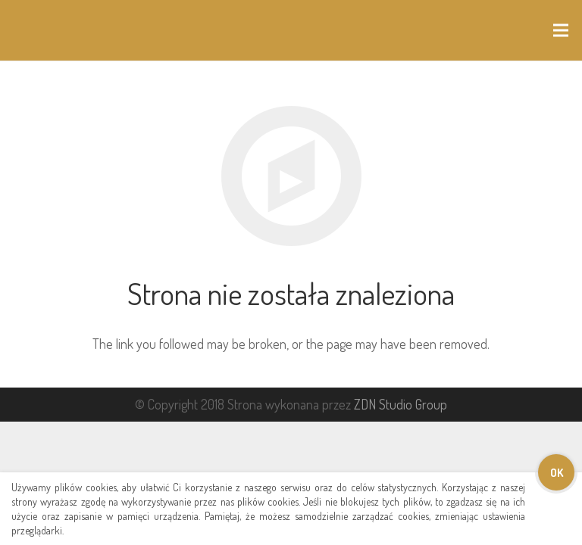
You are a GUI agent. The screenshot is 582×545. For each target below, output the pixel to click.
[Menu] (561, 30)
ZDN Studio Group (400, 404)
